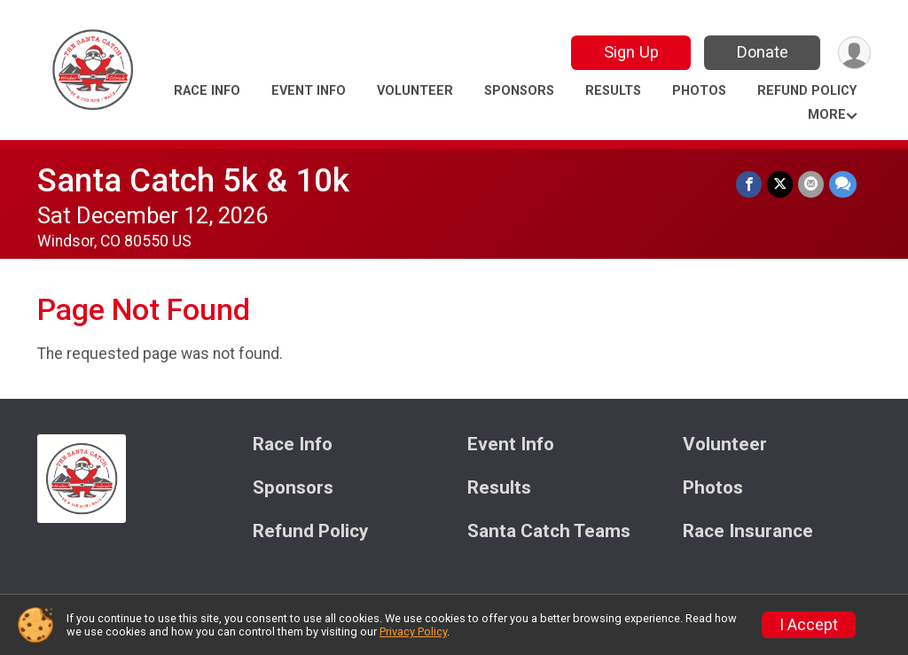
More (827, 114)
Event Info (308, 90)
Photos (699, 90)
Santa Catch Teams (548, 531)
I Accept (808, 625)
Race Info (207, 90)
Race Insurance (748, 531)
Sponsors (519, 90)
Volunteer (415, 90)
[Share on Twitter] (780, 184)
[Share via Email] (811, 184)
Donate (762, 52)
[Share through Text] (843, 184)
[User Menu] (854, 52)
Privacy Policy (413, 631)
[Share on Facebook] (749, 184)
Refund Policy (807, 90)
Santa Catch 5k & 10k (193, 180)
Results (613, 90)
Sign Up (631, 52)
